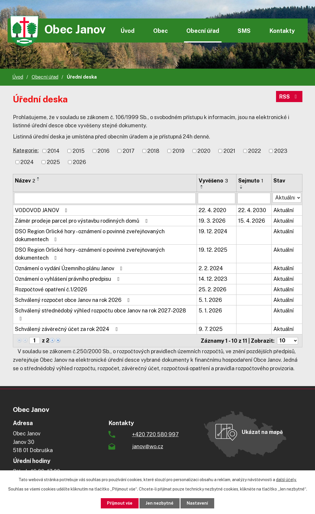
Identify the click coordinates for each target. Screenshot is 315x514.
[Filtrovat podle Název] (105, 198)
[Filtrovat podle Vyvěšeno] (216, 198)
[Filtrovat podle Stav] (287, 198)
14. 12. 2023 (213, 279)
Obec (160, 30)
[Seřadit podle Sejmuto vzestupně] (241, 186)
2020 (203, 151)
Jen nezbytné (159, 503)
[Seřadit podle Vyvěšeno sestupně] (202, 188)
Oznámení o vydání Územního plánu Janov (70, 268)
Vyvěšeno (213, 180)
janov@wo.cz (147, 446)
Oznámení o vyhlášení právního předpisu (68, 279)
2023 (280, 151)
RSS (289, 97)
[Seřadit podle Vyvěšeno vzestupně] (202, 186)
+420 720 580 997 (155, 434)
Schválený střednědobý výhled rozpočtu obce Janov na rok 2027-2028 (100, 314)
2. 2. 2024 (211, 268)
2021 (229, 151)
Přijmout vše (119, 503)
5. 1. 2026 (210, 300)
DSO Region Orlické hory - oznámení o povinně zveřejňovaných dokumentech (90, 235)
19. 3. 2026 (212, 221)
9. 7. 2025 (211, 329)
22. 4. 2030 (252, 210)
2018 (153, 151)
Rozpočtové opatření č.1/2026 (51, 289)
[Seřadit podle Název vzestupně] (38, 178)
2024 (27, 162)
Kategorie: (26, 150)
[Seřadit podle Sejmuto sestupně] (241, 188)
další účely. (286, 479)
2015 (79, 151)
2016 (104, 151)
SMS (244, 30)
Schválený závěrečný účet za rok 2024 (67, 329)
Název (25, 180)
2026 (79, 162)
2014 (53, 151)
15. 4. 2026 (251, 221)
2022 (254, 151)
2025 (53, 162)
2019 (179, 151)
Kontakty (282, 30)
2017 (128, 151)
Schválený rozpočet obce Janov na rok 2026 (73, 300)
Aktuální (283, 210)
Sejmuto (250, 180)
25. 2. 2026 (213, 289)
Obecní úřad (202, 30)
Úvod (127, 30)
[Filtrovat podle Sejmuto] (253, 198)
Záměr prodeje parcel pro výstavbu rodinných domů (82, 221)
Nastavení (197, 503)
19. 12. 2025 (213, 250)
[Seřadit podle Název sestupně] (38, 180)
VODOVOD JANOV (42, 210)
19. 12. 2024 (213, 231)
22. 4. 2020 (212, 210)
